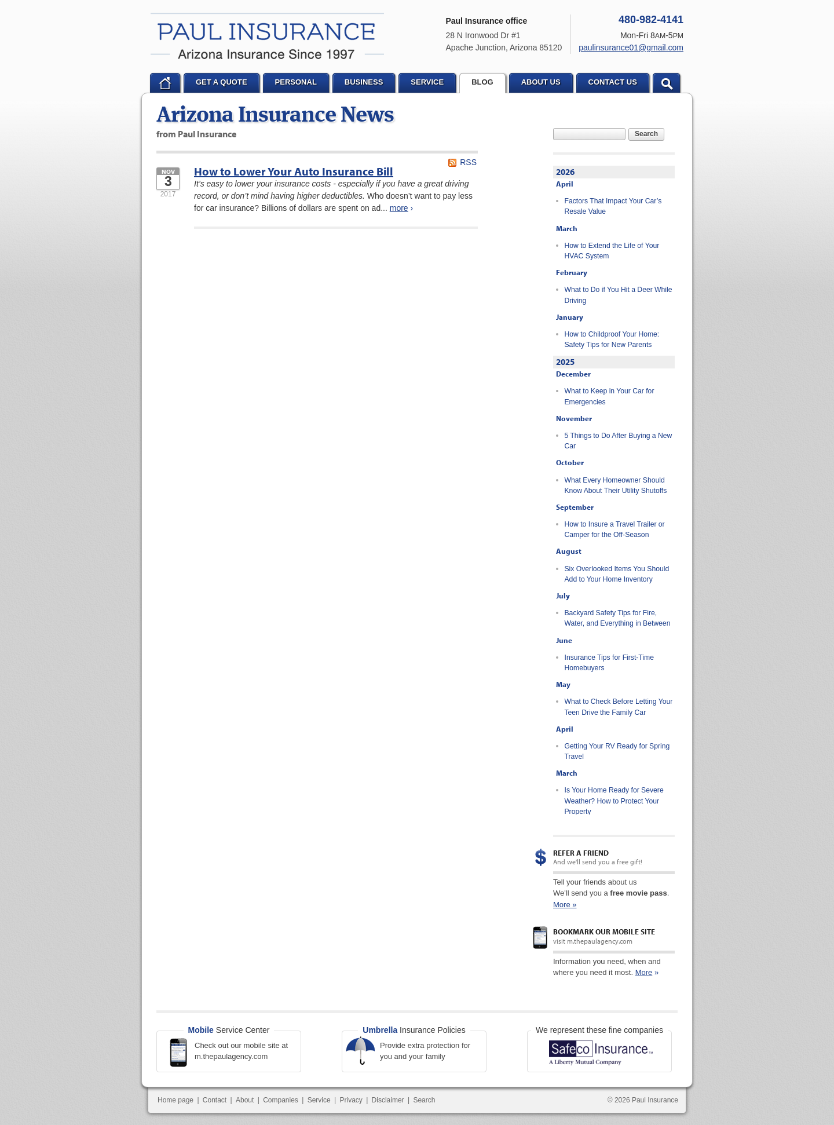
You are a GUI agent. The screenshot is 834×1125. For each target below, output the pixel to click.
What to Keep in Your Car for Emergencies (609, 396)
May (563, 684)
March (566, 228)
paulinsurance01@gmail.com (631, 47)
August (568, 551)
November (574, 418)
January (569, 317)
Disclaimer (388, 1100)
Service (319, 1100)
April (564, 183)
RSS (468, 162)
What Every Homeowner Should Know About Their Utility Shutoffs (616, 485)
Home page (175, 1100)
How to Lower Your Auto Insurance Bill (293, 171)
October (570, 462)
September (575, 507)
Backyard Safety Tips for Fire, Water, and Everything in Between (618, 618)
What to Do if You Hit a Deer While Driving (618, 295)
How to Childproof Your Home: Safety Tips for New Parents (612, 339)
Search (646, 134)
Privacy (350, 1100)
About (245, 1100)
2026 (565, 171)
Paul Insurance (267, 36)
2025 (565, 361)
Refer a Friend (581, 852)
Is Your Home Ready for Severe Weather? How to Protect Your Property (614, 801)
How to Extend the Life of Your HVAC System (612, 251)
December (573, 373)
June (564, 640)
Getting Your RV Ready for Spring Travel (617, 751)
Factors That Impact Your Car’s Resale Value (613, 206)
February (571, 272)
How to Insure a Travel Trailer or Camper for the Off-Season (615, 529)
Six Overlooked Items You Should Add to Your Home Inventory (617, 574)
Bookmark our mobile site (604, 931)
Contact (214, 1100)
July (563, 595)
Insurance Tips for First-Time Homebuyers (609, 662)
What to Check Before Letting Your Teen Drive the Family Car (619, 706)
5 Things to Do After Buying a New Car (618, 441)
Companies (280, 1100)
